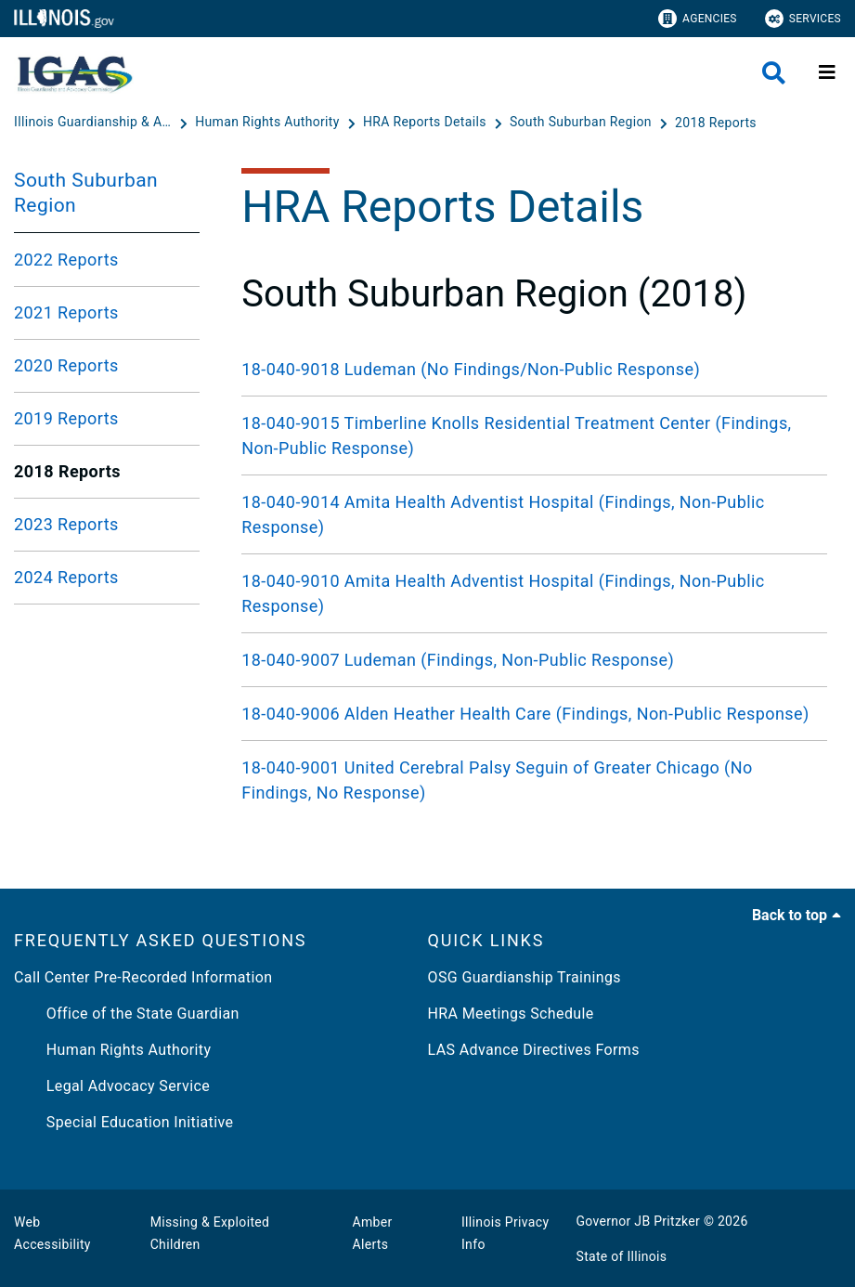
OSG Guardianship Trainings (524, 977)
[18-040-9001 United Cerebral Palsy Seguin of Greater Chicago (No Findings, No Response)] (534, 780)
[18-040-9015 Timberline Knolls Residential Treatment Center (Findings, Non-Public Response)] (534, 435)
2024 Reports (66, 577)
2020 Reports (66, 365)
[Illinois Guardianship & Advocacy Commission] (94, 122)
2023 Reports (66, 524)
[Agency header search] (773, 72)
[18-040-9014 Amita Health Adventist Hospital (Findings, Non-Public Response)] (534, 514)
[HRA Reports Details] (426, 122)
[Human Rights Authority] (269, 122)
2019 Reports (66, 418)
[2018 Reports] (716, 122)
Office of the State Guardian (127, 1013)
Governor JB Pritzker (638, 1221)
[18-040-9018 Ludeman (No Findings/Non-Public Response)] (534, 369)
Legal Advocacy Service (112, 1086)
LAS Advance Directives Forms (534, 1050)
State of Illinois (621, 1256)
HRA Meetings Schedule (511, 1013)
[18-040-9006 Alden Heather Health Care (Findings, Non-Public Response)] (534, 713)
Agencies (697, 18)
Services (803, 18)
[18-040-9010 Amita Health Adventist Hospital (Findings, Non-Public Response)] (534, 593)
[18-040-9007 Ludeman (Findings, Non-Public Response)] (534, 659)
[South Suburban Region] (582, 122)
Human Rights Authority (112, 1050)
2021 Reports (66, 312)
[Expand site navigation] (827, 72)
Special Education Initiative (123, 1122)
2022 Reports (66, 259)
